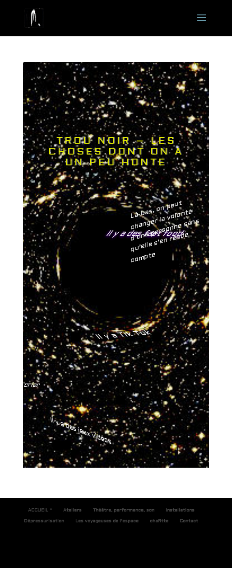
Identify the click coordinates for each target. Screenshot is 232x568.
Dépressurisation (44, 521)
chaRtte (159, 521)
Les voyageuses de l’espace (107, 521)
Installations (180, 510)
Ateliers (72, 510)
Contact (189, 521)
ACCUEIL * (40, 510)
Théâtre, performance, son (123, 510)
